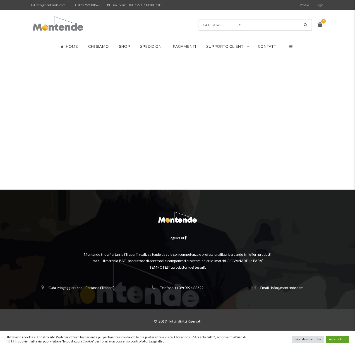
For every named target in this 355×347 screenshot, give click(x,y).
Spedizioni (151, 46)
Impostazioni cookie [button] (308, 339)
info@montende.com (48, 5)
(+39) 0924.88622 (86, 5)
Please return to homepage (177, 158)
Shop (124, 46)
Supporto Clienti (225, 46)
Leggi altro (157, 341)
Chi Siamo (98, 46)
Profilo (304, 5)
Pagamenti (184, 46)
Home (69, 46)
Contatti (267, 46)
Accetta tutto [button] (338, 339)
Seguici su (178, 238)
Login (320, 5)
